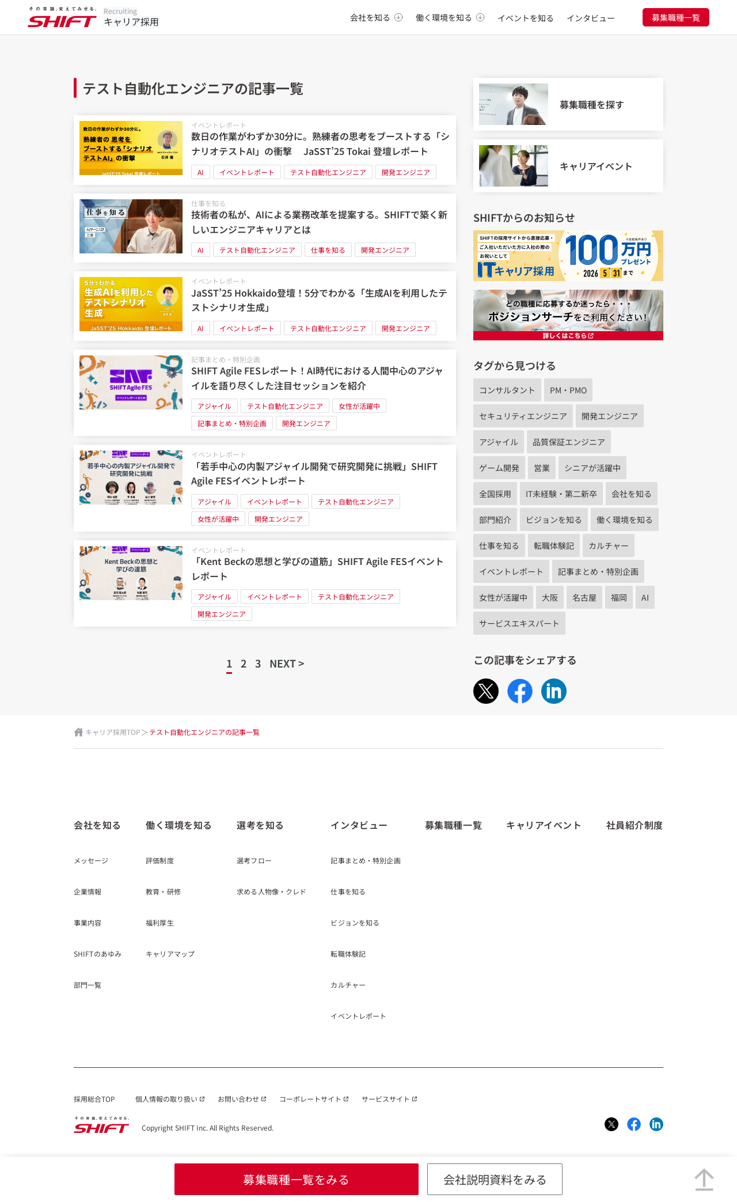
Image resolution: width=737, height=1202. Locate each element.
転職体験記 (554, 545)
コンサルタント (507, 390)
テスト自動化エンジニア (328, 172)
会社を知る (376, 17)
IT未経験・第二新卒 (561, 493)
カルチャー (608, 545)
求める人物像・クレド (271, 892)
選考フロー (254, 861)
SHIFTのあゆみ (97, 954)
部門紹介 (495, 519)
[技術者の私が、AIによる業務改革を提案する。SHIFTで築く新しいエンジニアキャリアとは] (265, 228)
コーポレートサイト (310, 1099)
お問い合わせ (238, 1099)
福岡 (619, 597)
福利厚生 (159, 923)
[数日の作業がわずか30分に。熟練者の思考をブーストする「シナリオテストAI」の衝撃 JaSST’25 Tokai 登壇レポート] (265, 150)
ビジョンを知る (554, 519)
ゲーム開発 (499, 467)
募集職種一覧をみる (296, 1179)
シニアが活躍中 (592, 467)
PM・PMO (568, 390)
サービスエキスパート (519, 623)
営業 (542, 467)
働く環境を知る (450, 17)
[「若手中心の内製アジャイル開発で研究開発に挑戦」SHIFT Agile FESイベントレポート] (265, 488)
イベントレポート (218, 125)
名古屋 (584, 597)
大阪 (550, 597)
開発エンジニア (406, 172)
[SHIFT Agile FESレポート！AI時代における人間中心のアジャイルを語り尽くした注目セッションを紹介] (265, 393)
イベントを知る (525, 18)
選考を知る (260, 825)
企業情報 (87, 892)
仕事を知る (208, 203)
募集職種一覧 (676, 17)
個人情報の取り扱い (166, 1099)
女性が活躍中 (359, 406)
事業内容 (87, 923)
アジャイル (214, 406)
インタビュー (591, 18)
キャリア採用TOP (112, 732)
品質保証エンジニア (569, 442)
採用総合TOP (94, 1099)
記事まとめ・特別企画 (225, 359)
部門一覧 (87, 985)
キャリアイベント (544, 825)
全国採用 (495, 493)
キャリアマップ (170, 954)
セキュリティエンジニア (523, 416)
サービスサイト (386, 1099)
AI (200, 172)
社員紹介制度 (634, 825)
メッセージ (91, 861)
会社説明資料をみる (495, 1179)
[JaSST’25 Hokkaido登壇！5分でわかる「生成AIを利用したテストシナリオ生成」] (265, 306)
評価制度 (159, 861)
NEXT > (286, 662)
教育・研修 (163, 892)
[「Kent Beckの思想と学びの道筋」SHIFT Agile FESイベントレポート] (265, 583)
